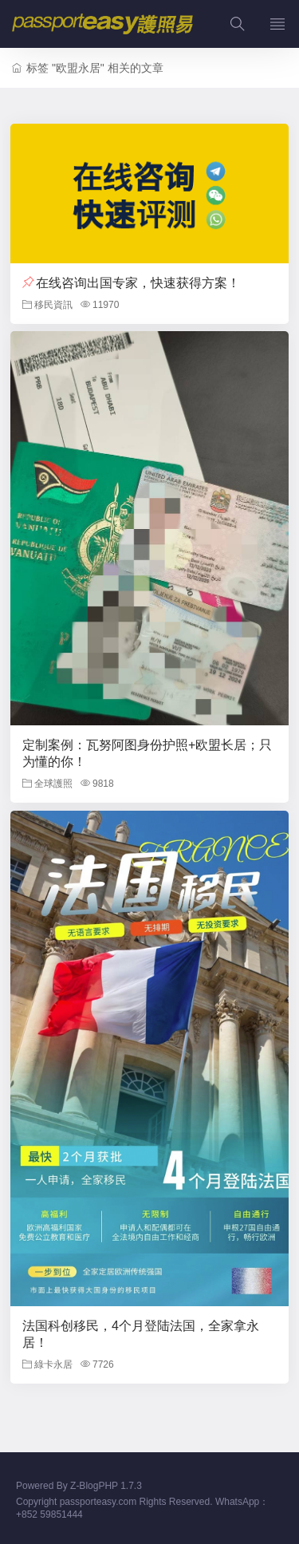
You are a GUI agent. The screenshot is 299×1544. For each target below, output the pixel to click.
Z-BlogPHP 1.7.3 (106, 1485)
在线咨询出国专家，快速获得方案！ (138, 283)
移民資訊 (47, 304)
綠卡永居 (47, 1364)
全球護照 (47, 783)
